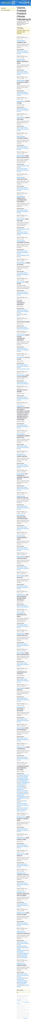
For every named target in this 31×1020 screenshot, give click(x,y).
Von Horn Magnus (23, 957)
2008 (20, 550)
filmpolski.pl (26, 1018)
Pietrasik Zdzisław (21, 40)
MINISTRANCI (22, 978)
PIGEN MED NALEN (23, 956)
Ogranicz (24, 30)
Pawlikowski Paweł (20, 795)
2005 (20, 400)
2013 (20, 665)
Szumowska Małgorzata (21, 786)
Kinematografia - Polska (24, 165)
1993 (20, 53)
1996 (20, 95)
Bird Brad (19, 799)
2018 (20, 806)
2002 (20, 275)
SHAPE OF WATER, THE (24, 775)
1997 (20, 111)
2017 (20, 760)
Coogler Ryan (24, 783)
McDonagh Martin (23, 780)
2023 (20, 925)
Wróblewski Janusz (21, 594)
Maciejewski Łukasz (21, 454)
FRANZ (20, 985)
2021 (20, 885)
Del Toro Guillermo (24, 776)
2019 (20, 847)
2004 (20, 351)
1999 (20, 190)
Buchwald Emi (23, 983)
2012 (20, 646)
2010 (20, 588)
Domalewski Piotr (20, 979)
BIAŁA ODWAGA (22, 950)
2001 (20, 253)
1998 (20, 149)
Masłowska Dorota (21, 496)
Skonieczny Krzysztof (21, 810)
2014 (20, 682)
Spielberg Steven (20, 789)
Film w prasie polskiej (5, 10)
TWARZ (20, 785)
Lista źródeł (19, 30)
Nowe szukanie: (20, 990)
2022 (20, 906)
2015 (20, 721)
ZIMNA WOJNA (22, 793)
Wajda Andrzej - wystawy (24, 796)
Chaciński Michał (20, 357)
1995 (20, 74)
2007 (20, 529)
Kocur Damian (24, 954)
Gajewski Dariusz (20, 406)
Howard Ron (25, 792)
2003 (20, 294)
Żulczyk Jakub (24, 809)
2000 (20, 212)
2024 (20, 944)
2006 (20, 490)
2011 (20, 627)
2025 (20, 976)
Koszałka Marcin (20, 951)
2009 (20, 569)
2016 (20, 740)
